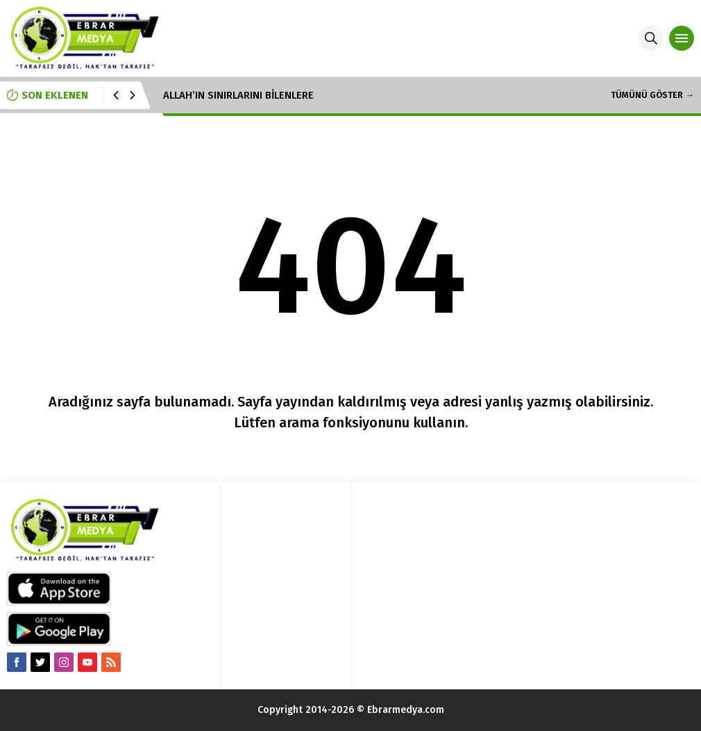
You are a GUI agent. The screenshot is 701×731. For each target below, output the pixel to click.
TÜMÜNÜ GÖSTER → (652, 95)
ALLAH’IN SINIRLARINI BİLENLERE (238, 95)
